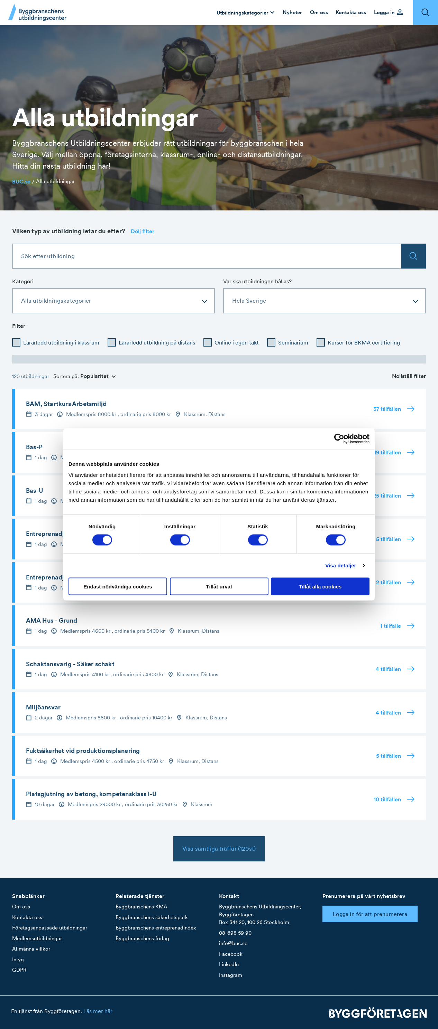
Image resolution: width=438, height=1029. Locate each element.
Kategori (23, 281)
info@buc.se (233, 943)
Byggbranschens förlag (142, 938)
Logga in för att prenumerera (370, 913)
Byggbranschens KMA (141, 906)
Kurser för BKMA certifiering (364, 342)
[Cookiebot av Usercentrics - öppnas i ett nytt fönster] (339, 439)
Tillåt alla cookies (320, 586)
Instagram (230, 975)
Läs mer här (97, 1011)
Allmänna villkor (31, 948)
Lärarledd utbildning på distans (157, 342)
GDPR (19, 969)
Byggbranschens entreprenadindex (156, 927)
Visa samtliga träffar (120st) (219, 848)
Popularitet (98, 375)
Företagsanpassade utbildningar (49, 927)
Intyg (18, 959)
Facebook (231, 954)
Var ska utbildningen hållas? (257, 281)
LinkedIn (229, 964)
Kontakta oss (27, 917)
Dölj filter (142, 231)
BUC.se (21, 181)
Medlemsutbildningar (37, 938)
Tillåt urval (219, 586)
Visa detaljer (340, 565)
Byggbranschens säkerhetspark (152, 917)
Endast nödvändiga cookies (117, 586)
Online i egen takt (237, 342)
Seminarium (293, 342)
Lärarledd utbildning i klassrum (61, 342)
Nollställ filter (409, 375)
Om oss (21, 906)
